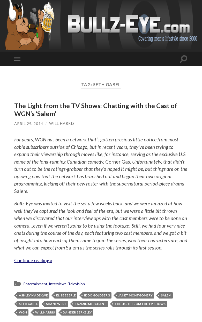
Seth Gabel (28, 304)
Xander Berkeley (77, 312)
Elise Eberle (66, 295)
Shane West (56, 304)
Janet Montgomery (135, 295)
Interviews (59, 283)
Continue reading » (35, 260)
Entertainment (36, 283)
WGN (23, 312)
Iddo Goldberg (97, 295)
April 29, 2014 (28, 123)
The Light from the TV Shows (140, 304)
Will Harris (62, 123)
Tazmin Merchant (90, 304)
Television (79, 283)
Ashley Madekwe (33, 295)
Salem (166, 295)
